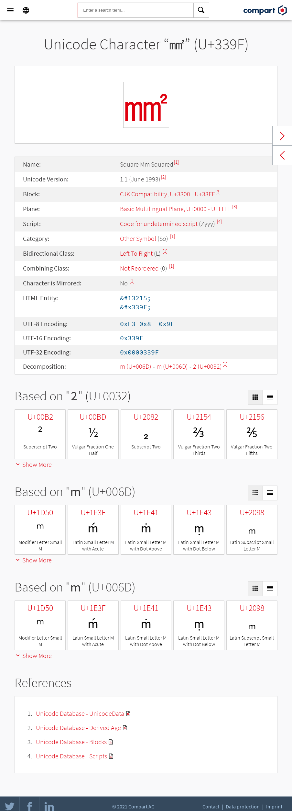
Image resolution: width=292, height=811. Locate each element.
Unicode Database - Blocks (71, 742)
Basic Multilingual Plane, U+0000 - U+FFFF (176, 209)
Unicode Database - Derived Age (78, 728)
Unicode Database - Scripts (71, 756)
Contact (210, 806)
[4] (219, 221)
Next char (282, 136)
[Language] (26, 10)
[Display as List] (270, 397)
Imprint (274, 806)
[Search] (201, 10)
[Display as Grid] (255, 397)
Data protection (243, 806)
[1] (176, 162)
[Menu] (10, 10)
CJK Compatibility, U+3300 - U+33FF (167, 194)
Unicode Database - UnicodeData (80, 713)
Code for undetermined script (159, 224)
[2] (163, 177)
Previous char (282, 155)
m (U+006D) (135, 366)
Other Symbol (138, 238)
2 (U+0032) (207, 366)
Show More (33, 464)
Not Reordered (139, 268)
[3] (218, 192)
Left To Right (136, 253)
